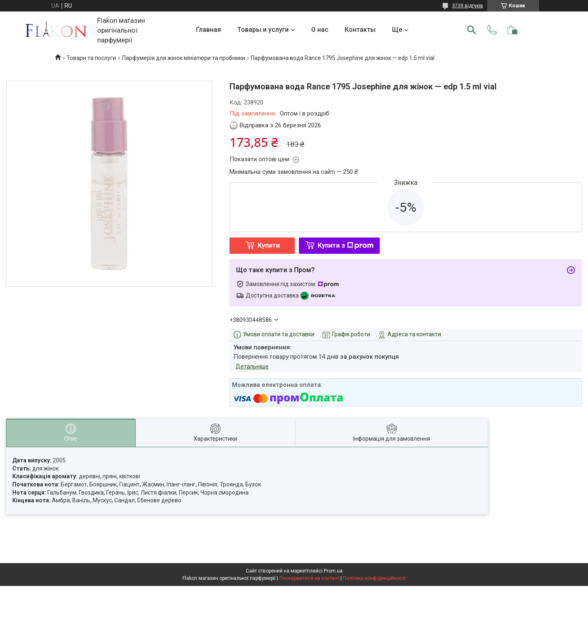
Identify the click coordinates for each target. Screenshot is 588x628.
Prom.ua (333, 571)
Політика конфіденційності (374, 578)
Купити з (346, 245)
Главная (208, 29)
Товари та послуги (91, 58)
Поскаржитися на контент (309, 578)
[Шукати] (471, 30)
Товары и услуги (263, 29)
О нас (319, 29)
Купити (269, 245)
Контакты (360, 29)
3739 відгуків (467, 6)
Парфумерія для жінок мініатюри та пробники (183, 58)
